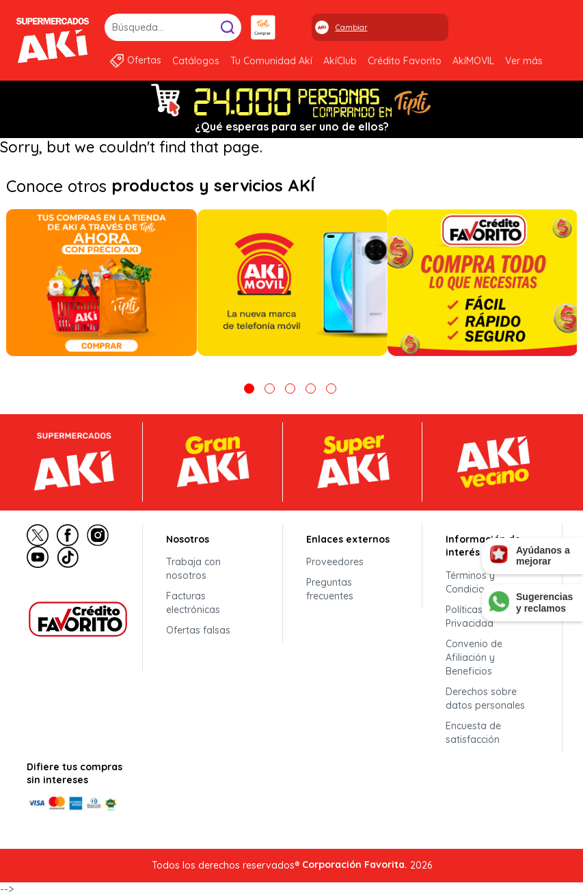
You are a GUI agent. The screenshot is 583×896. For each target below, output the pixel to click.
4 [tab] (311, 388)
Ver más (524, 61)
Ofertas (144, 60)
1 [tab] (249, 388)
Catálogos (195, 61)
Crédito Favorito (405, 61)
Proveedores (335, 562)
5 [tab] (331, 388)
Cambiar (352, 27)
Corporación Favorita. (354, 864)
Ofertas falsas (198, 630)
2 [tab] (270, 388)
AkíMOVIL (473, 61)
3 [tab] (290, 388)
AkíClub (340, 61)
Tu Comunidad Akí (271, 61)
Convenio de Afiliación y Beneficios (474, 657)
